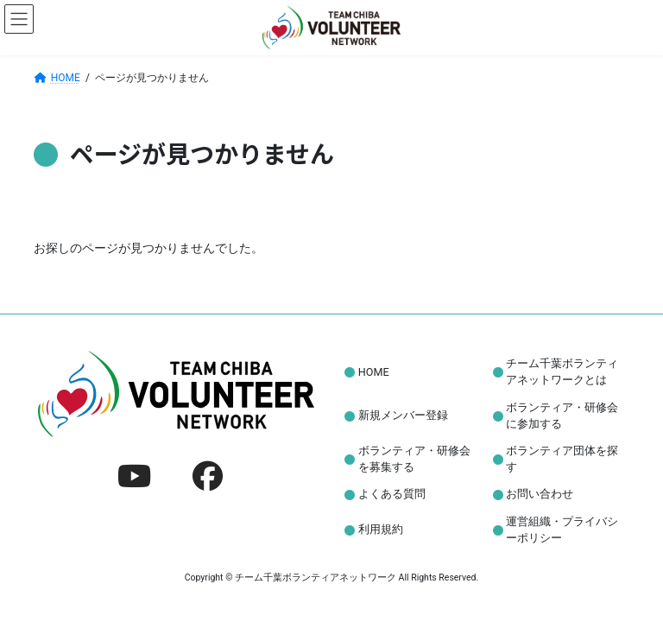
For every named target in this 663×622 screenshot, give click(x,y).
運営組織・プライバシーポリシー (562, 529)
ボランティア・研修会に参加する (562, 414)
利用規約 (380, 529)
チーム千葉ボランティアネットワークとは (562, 371)
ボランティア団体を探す (562, 458)
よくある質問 (392, 493)
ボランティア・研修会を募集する (414, 458)
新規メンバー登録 (403, 415)
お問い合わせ (539, 493)
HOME (373, 371)
